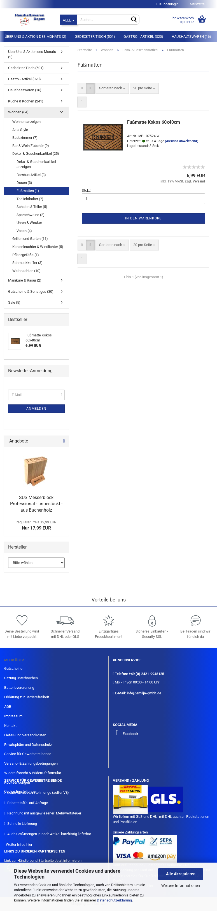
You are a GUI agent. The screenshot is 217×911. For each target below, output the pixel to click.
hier (29, 844)
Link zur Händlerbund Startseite (29, 860)
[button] (82, 88)
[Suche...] (68, 20)
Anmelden (36, 409)
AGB (7, 706)
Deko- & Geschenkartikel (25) (35, 153)
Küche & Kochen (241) (25, 101)
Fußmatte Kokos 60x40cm (153, 122)
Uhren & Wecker (29, 223)
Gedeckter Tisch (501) (95, 36)
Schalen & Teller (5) (32, 207)
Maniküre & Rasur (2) (24, 280)
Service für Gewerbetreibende (27, 754)
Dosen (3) (24, 183)
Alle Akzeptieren (180, 874)
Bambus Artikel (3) (31, 175)
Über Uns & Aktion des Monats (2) (35, 36)
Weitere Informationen (180, 885)
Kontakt (10, 725)
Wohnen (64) (18, 112)
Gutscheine (13, 668)
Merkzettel (196, 4)
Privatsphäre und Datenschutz (28, 745)
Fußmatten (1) (28, 191)
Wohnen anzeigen (26, 122)
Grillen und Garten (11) (30, 238)
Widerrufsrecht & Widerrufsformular (32, 773)
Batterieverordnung (19, 687)
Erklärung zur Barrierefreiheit (26, 697)
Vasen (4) (24, 231)
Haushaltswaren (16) (191, 36)
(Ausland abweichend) (181, 141)
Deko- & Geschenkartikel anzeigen (36, 164)
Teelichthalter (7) (30, 199)
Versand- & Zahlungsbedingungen (31, 763)
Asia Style (20, 130)
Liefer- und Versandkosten (25, 735)
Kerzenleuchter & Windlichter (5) (37, 247)
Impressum (13, 716)
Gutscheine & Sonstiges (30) (30, 291)
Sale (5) (14, 302)
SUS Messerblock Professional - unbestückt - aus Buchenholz (36, 504)
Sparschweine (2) (31, 215)
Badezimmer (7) (25, 137)
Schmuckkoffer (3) (27, 263)
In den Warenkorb (143, 218)
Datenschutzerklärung (114, 900)
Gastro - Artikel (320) (143, 36)
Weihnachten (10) (26, 271)
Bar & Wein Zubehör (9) (30, 146)
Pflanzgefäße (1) (25, 255)
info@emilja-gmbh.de (144, 693)
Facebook (130, 734)
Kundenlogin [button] (167, 4)
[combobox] (112, 88)
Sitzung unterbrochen (21, 678)
